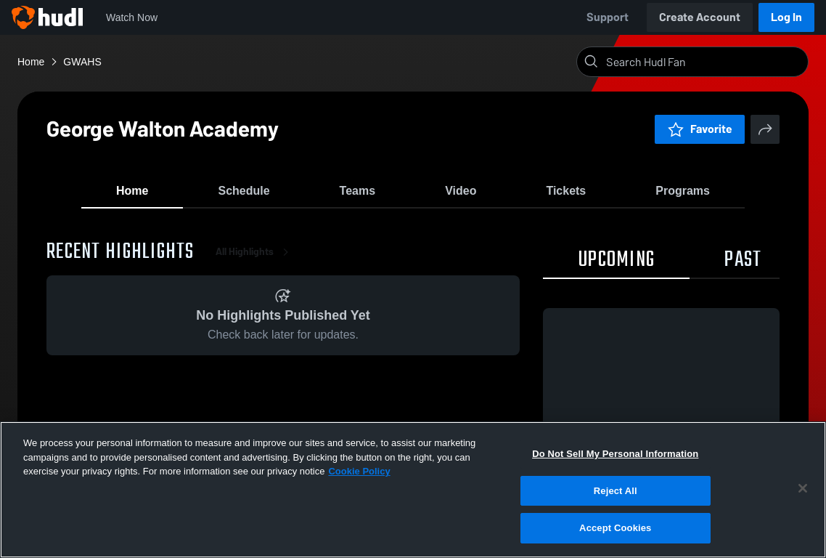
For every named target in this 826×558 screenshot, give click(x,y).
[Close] (803, 488)
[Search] (704, 61)
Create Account (699, 17)
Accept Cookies (615, 527)
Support (607, 17)
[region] (413, 489)
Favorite (699, 129)
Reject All (615, 490)
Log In (786, 17)
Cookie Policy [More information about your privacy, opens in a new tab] (359, 471)
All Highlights (255, 261)
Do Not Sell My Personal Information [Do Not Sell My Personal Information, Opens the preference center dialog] (615, 453)
